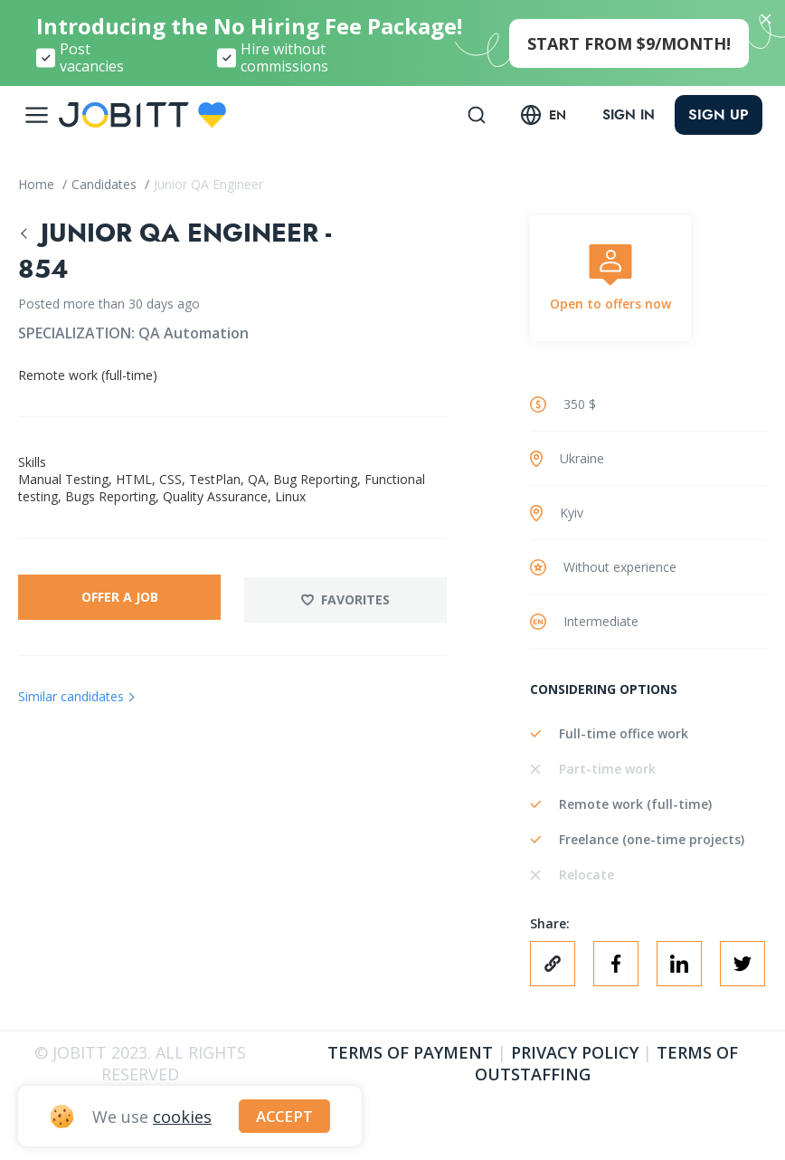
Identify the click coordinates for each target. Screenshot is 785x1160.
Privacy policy (574, 1052)
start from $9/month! (629, 43)
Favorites (346, 596)
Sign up (718, 114)
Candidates (105, 184)
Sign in (627, 115)
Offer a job (118, 596)
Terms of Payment (410, 1052)
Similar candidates (71, 693)
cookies (182, 1116)
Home (38, 184)
